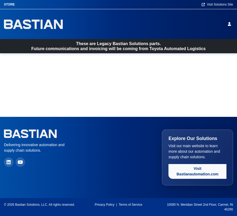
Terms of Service (130, 205)
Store (9, 4)
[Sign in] (230, 24)
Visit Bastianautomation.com (198, 171)
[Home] (33, 24)
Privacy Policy (104, 205)
